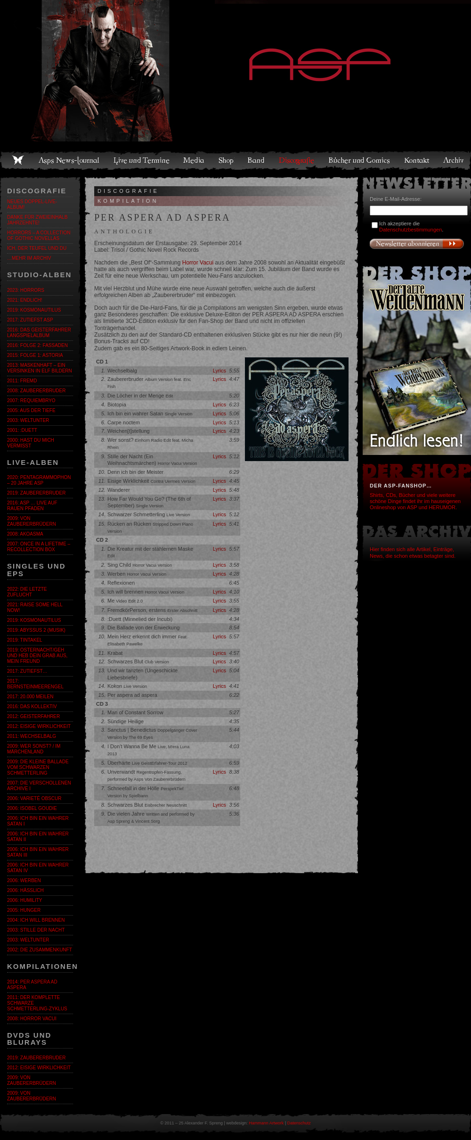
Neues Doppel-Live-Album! (32, 204)
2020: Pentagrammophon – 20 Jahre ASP (39, 480)
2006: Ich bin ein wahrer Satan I (38, 821)
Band (257, 160)
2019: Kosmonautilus (34, 310)
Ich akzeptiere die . (411, 226)
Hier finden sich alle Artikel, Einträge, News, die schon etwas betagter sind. (412, 552)
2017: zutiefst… (27, 671)
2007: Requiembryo (31, 400)
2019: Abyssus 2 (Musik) (36, 630)
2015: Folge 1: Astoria (35, 355)
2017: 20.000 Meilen (30, 696)
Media (194, 160)
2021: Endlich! (24, 300)
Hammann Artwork (266, 1123)
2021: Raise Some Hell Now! (34, 607)
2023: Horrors (25, 290)
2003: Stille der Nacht (36, 930)
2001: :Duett (22, 430)
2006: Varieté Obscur (34, 798)
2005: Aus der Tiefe (31, 410)
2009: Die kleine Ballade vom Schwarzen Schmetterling (38, 767)
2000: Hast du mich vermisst (30, 443)
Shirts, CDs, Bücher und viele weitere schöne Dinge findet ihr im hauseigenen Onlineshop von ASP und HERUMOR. (415, 501)
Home (17, 160)
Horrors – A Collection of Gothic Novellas (38, 235)
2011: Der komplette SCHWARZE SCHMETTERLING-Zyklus (37, 1003)
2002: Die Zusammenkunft (39, 949)
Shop (227, 160)
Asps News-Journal (69, 160)
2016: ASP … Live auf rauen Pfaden (32, 505)
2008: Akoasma (25, 534)
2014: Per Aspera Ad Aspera (32, 984)
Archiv (454, 160)
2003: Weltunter (28, 420)
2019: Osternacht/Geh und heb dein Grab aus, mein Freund (37, 655)
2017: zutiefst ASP (30, 319)
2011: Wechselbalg (31, 736)
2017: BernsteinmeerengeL (35, 683)
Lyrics (219, 370)
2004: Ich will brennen (36, 920)
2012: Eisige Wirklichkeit (39, 726)
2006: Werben (24, 880)
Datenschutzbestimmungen (410, 229)
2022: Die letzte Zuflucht (27, 592)
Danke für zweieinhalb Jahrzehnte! (37, 220)
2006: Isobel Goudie (32, 808)
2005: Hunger (24, 910)
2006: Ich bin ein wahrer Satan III (38, 852)
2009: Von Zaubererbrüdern (31, 521)
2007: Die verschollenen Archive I (39, 785)
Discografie (297, 160)
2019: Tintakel (24, 640)
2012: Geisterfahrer (33, 716)
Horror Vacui (197, 262)
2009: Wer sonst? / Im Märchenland (33, 748)
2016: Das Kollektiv (32, 706)
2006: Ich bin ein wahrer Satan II (38, 836)
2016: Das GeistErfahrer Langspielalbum (39, 332)
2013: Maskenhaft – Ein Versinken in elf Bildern (39, 368)
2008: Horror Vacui (32, 1018)
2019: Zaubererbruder (36, 493)
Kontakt (417, 160)
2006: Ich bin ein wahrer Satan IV (38, 867)
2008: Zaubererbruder (36, 390)
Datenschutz (299, 1123)
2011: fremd (22, 380)
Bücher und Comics (360, 160)
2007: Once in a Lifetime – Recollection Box (38, 546)
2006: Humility (24, 900)
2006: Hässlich (25, 890)
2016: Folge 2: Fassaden (37, 345)
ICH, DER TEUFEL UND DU (36, 248)
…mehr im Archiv (29, 258)
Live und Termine (142, 160)
